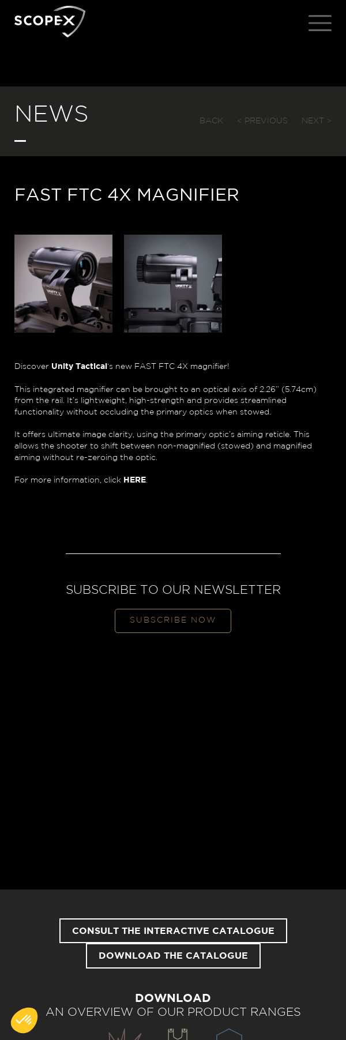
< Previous (262, 121)
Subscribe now (173, 620)
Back (211, 121)
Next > (317, 121)
